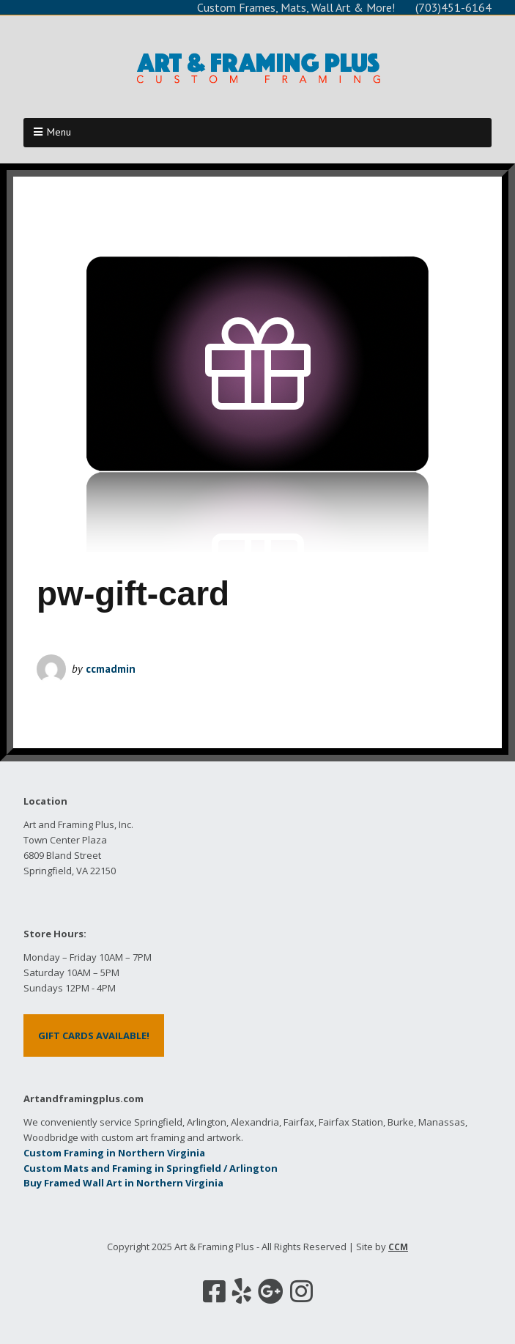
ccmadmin (111, 669)
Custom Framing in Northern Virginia (114, 1152)
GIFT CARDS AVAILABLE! (93, 1035)
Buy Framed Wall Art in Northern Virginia (123, 1182)
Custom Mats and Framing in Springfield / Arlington (150, 1168)
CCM (398, 1247)
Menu (59, 132)
